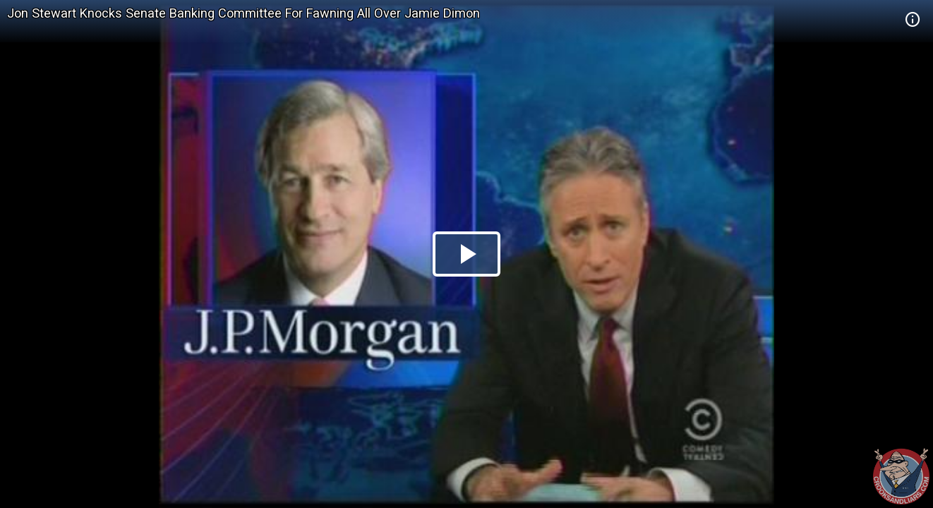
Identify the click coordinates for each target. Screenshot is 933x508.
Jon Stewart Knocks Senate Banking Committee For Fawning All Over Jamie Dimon (243, 13)
